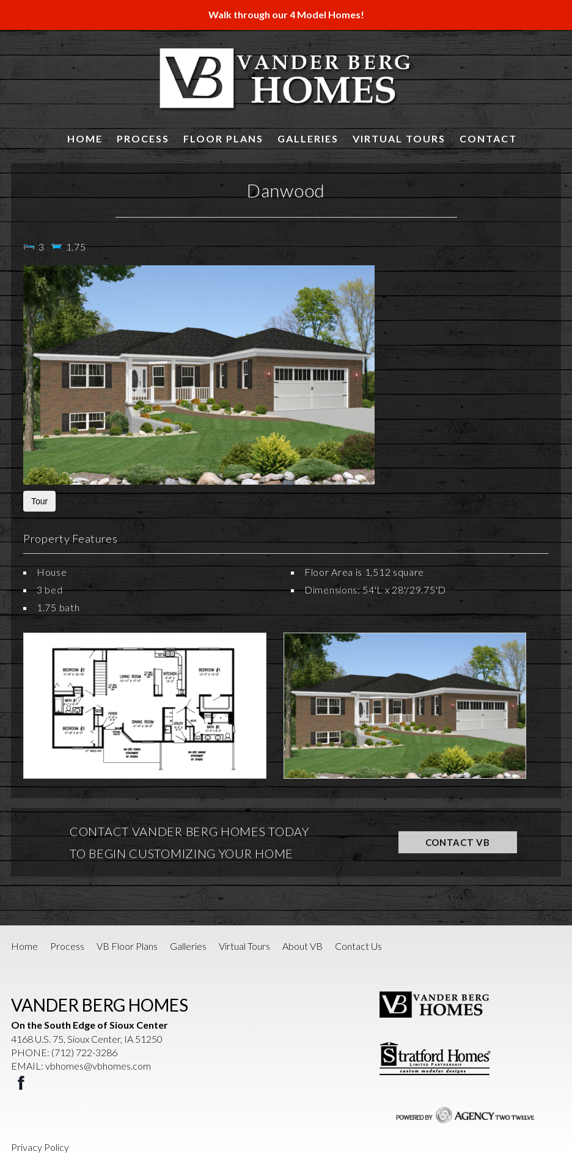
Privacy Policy (40, 1147)
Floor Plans (223, 138)
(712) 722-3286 (84, 1052)
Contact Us (358, 946)
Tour (39, 501)
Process (143, 138)
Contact (488, 138)
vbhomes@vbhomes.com (98, 1065)
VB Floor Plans (127, 946)
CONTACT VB (457, 842)
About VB (302, 946)
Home (85, 138)
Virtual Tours (399, 138)
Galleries (308, 138)
